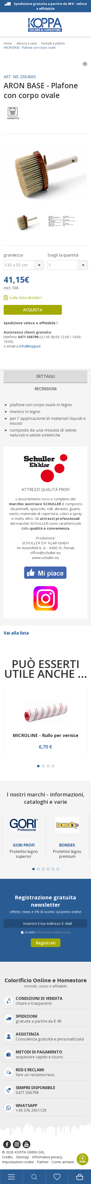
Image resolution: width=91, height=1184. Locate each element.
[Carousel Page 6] (58, 869)
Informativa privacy (47, 1157)
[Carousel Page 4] (53, 766)
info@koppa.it (30, 346)
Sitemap (22, 1157)
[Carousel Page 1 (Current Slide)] (38, 766)
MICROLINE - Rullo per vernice (45, 735)
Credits (7, 1157)
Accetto (48, 932)
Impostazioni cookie (18, 1162)
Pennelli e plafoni (53, 43)
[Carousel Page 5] (53, 869)
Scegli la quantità (63, 255)
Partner (43, 1162)
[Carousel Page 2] (43, 766)
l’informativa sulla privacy (53, 932)
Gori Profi (24, 845)
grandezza (13, 255)
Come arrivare (63, 1162)
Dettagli (45, 376)
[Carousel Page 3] (48, 766)
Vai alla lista (16, 633)
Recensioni (46, 388)
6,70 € (45, 747)
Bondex (67, 845)
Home (8, 43)
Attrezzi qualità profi (46, 489)
